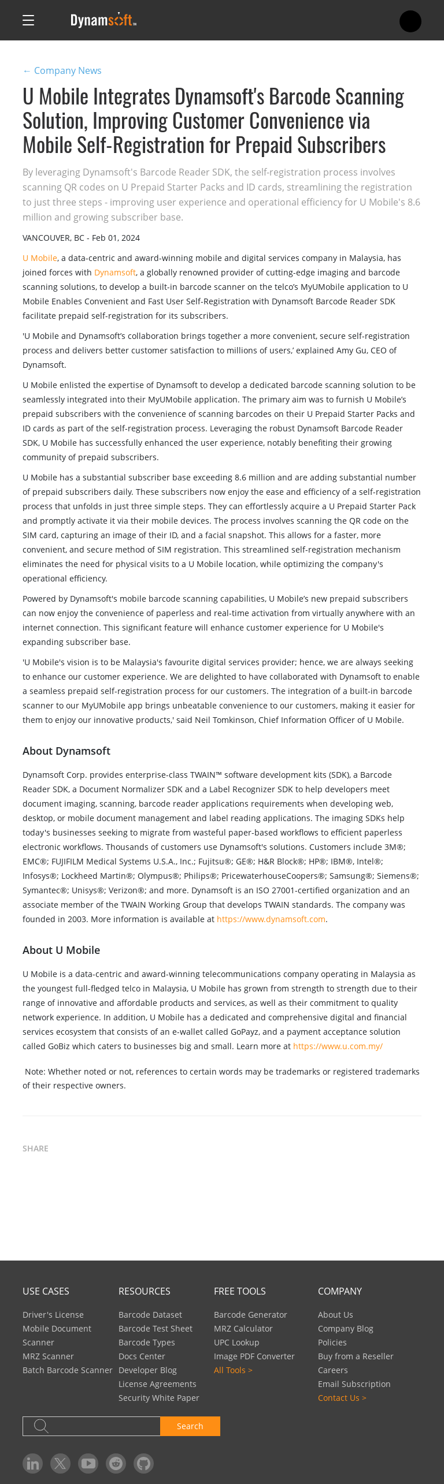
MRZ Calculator (243, 1328)
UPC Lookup (237, 1342)
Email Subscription (354, 1383)
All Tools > (233, 1369)
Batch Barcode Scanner (68, 1369)
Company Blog (345, 1328)
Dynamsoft (115, 272)
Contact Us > (342, 1397)
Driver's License (53, 1314)
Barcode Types (147, 1342)
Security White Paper (159, 1397)
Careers (333, 1369)
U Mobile (40, 257)
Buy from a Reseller (356, 1356)
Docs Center (142, 1356)
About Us (335, 1314)
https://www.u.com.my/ (338, 1046)
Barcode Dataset (150, 1314)
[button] (71, 1149)
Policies (332, 1342)
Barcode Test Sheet (156, 1328)
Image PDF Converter (254, 1356)
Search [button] (190, 1425)
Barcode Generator (250, 1314)
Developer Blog (148, 1369)
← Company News (62, 70)
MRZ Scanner (48, 1356)
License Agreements (158, 1383)
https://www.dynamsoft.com (271, 918)
